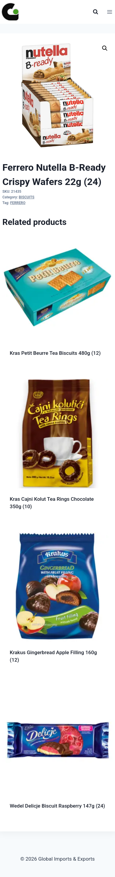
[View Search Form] (95, 12)
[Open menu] (109, 11)
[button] (104, 48)
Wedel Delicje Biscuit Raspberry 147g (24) (57, 806)
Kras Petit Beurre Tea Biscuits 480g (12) (55, 353)
